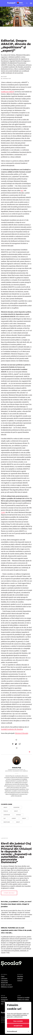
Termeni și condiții (23, 997)
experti (14, 818)
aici (22, 190)
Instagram (4, 999)
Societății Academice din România (12, 729)
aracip (5, 807)
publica (6, 811)
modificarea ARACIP (7, 92)
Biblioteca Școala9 (7, 987)
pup (4, 818)
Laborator (4, 978)
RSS (2, 1004)
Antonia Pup (16, 767)
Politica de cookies (23, 999)
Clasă (2, 976)
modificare (7, 822)
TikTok (3, 1002)
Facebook (4, 997)
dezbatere (16, 807)
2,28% (3, 512)
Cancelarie (4, 980)
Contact (19, 980)
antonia (18, 814)
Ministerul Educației (21, 733)
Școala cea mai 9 (6, 985)
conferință (7, 814)
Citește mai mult (9, 892)
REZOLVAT (4, 983)
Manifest (20, 976)
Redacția (20, 978)
